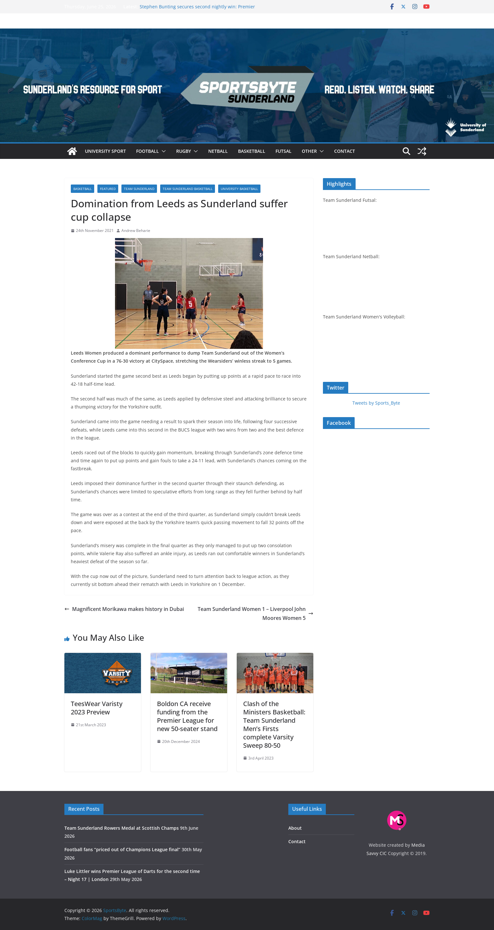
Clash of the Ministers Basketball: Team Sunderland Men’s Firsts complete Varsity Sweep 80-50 (274, 724)
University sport (105, 151)
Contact (344, 151)
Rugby (183, 151)
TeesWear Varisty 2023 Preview (96, 707)
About (295, 828)
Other (309, 151)
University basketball (239, 188)
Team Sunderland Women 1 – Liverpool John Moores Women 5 (255, 613)
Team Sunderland (139, 188)
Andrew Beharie (135, 230)
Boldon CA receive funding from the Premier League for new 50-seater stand (187, 716)
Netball (218, 151)
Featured (108, 188)
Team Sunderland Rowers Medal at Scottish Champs (121, 828)
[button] (162, 151)
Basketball (251, 151)
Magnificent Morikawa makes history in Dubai (124, 609)
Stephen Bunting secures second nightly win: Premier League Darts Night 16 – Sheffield (197, 10)
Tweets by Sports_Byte (376, 403)
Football (147, 151)
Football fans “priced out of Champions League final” (122, 849)
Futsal (284, 151)
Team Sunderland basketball (187, 188)
